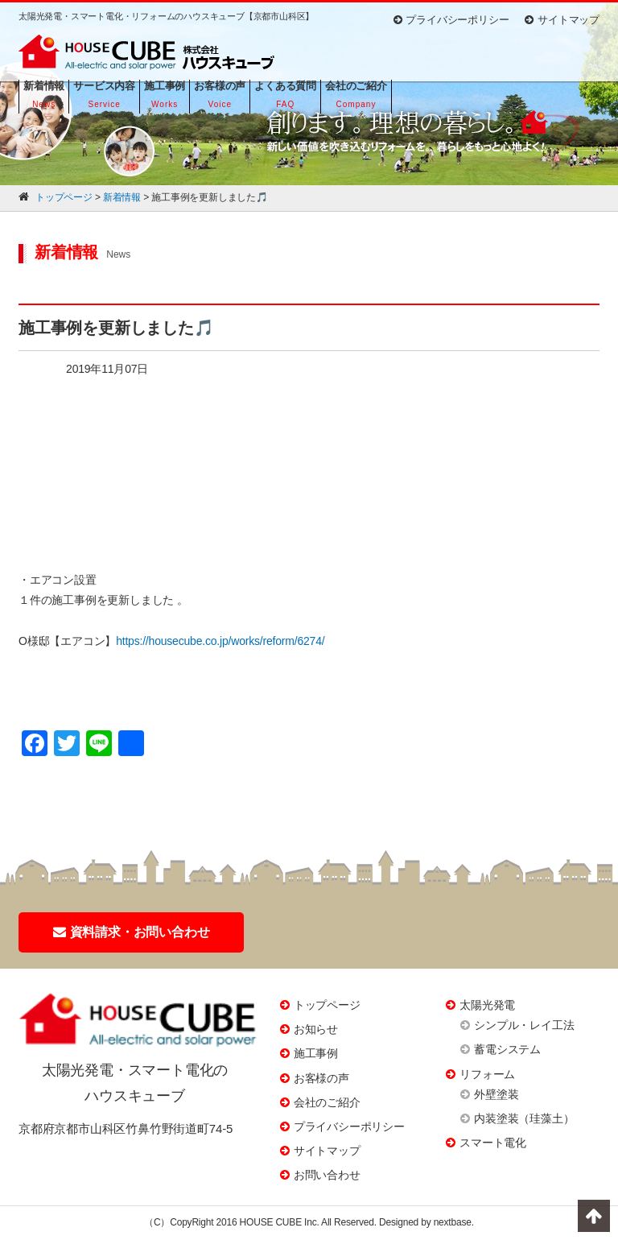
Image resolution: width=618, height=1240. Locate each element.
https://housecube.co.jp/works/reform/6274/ (220, 640)
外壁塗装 (496, 1094)
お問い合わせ (327, 1174)
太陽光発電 (487, 1004)
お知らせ (316, 1029)
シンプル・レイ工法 (524, 1025)
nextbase (453, 1222)
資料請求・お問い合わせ (131, 932)
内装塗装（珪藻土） (524, 1118)
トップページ (327, 1004)
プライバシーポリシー (451, 20)
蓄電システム (507, 1049)
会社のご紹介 (327, 1102)
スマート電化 (492, 1142)
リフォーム (487, 1074)
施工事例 (316, 1053)
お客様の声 (321, 1078)
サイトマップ (562, 20)
